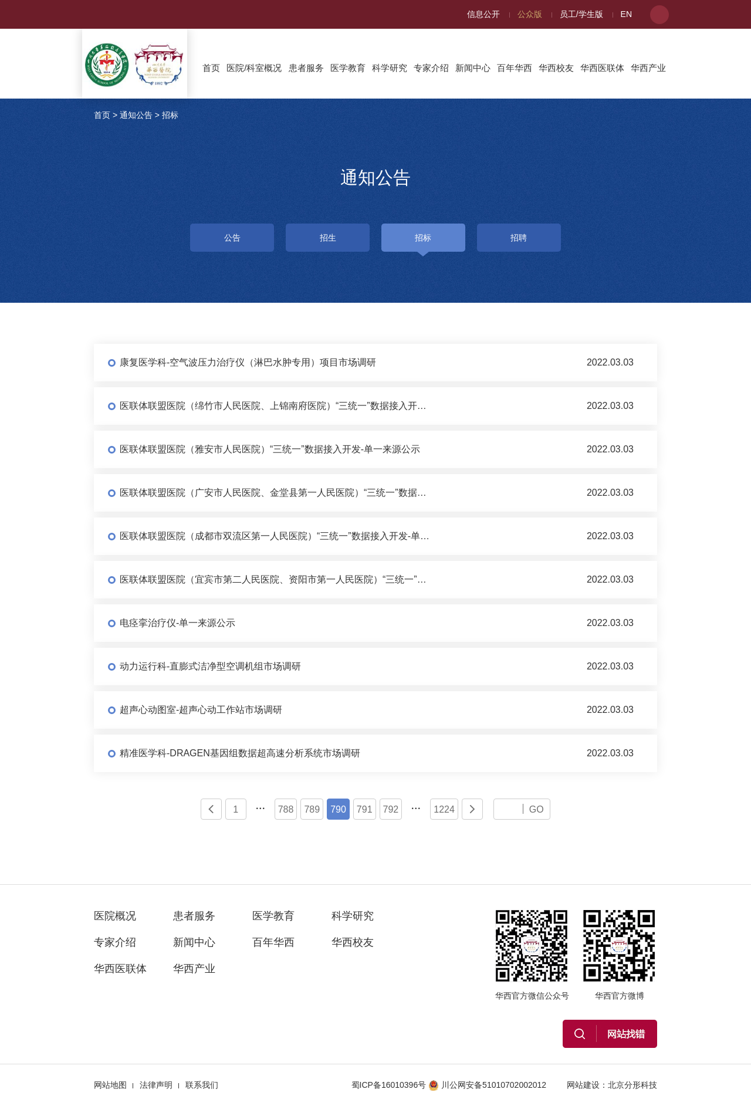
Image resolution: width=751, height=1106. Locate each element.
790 (338, 809)
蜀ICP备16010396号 (389, 1085)
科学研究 (389, 68)
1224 (444, 809)
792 (391, 809)
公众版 (529, 14)
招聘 (518, 237)
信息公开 (483, 14)
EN (626, 14)
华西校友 (556, 68)
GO (536, 809)
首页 (211, 68)
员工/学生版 (581, 14)
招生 (328, 237)
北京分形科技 (632, 1085)
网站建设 (583, 1085)
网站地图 (110, 1085)
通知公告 (136, 115)
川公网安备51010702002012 (487, 1085)
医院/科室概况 (254, 68)
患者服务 (306, 68)
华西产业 (648, 68)
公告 (232, 237)
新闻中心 (472, 68)
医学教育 (348, 68)
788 (286, 809)
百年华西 (514, 68)
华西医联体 (602, 68)
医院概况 (115, 916)
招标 (170, 115)
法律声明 (156, 1085)
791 (365, 809)
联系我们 (201, 1085)
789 (312, 809)
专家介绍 (431, 68)
